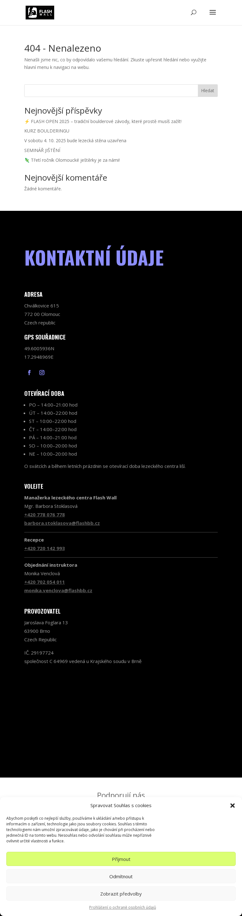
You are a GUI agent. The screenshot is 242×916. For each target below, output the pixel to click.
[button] (232, 805)
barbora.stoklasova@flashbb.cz (62, 523)
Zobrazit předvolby (121, 894)
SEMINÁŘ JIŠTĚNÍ (42, 150)
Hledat (207, 90)
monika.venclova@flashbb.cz (58, 590)
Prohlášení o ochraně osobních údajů (122, 907)
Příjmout (121, 859)
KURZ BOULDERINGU (46, 131)
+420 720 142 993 (44, 548)
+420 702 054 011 (44, 582)
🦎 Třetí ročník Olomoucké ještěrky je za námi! (72, 160)
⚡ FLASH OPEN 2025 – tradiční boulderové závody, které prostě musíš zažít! (103, 121)
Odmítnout (121, 876)
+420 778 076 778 (44, 514)
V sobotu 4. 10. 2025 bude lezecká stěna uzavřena (75, 140)
